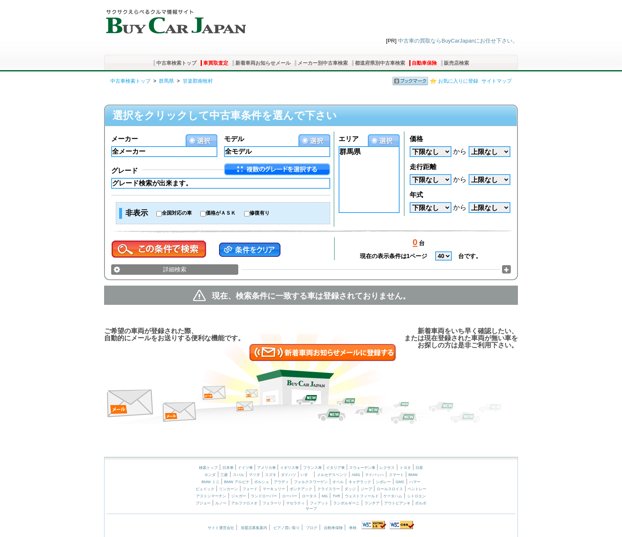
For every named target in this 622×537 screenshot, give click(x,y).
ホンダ (210, 475)
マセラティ (295, 503)
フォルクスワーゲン (311, 482)
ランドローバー (264, 496)
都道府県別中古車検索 (380, 63)
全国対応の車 (177, 213)
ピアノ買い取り (286, 528)
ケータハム (392, 496)
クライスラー (328, 489)
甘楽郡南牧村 (198, 81)
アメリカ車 (267, 468)
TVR (336, 496)
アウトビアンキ (397, 503)
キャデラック (360, 482)
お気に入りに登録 (458, 81)
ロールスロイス (390, 489)
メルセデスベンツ (332, 475)
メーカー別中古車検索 (323, 63)
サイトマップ (497, 81)
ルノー (221, 503)
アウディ (281, 482)
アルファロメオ (244, 503)
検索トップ (208, 468)
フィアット (319, 503)
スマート (396, 475)
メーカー (124, 138)
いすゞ (306, 475)
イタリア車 (336, 468)
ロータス (309, 496)
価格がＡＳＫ (221, 213)
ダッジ (350, 489)
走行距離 (423, 166)
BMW (413, 475)
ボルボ (420, 503)
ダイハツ (288, 475)
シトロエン (416, 496)
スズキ (270, 475)
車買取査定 (215, 63)
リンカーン (228, 489)
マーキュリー (274, 489)
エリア (349, 138)
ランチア (372, 503)
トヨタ (405, 468)
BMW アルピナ (237, 482)
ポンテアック (301, 489)
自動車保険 (424, 63)
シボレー (383, 482)
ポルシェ (261, 482)
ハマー (415, 482)
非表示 (136, 213)
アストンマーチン (211, 496)
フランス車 (313, 468)
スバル (238, 475)
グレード (124, 170)
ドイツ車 (246, 468)
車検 (353, 528)
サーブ (311, 509)
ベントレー (417, 489)
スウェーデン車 (363, 468)
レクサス (387, 468)
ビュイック (205, 489)
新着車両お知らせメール (263, 63)
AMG (356, 475)
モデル (234, 138)
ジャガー (238, 496)
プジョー (203, 503)
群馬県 (166, 81)
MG (324, 496)
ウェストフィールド (362, 496)
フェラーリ (272, 503)
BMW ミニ (210, 482)
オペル (338, 482)
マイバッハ (374, 475)
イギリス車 (290, 468)
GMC (399, 482)
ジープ (366, 489)
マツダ (254, 475)
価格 (416, 138)
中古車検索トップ (176, 63)
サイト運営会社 (221, 528)
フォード (249, 489)
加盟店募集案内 (254, 528)
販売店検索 (456, 63)
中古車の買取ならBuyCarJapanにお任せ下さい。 (458, 41)
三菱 (224, 475)
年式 (416, 194)
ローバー (289, 496)
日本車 (228, 468)
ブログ (311, 528)
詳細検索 (174, 269)
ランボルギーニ (346, 503)
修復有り (260, 213)
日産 (419, 468)
